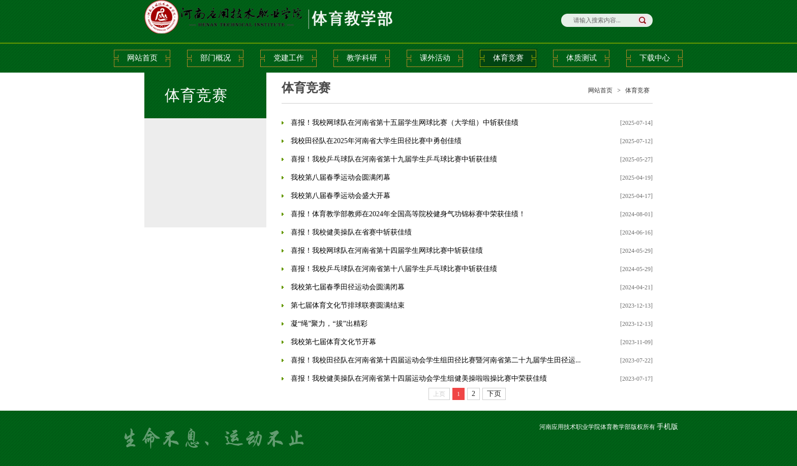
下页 (494, 393)
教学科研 (362, 58)
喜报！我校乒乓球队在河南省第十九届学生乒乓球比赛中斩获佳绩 (394, 159)
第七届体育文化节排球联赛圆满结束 (348, 305)
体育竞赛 (508, 58)
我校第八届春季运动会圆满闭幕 (340, 177)
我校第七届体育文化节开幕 (333, 342)
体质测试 (581, 58)
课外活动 (435, 58)
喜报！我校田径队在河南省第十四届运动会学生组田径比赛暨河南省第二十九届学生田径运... (436, 360)
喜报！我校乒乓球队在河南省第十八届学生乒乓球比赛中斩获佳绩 (394, 269)
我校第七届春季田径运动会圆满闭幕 (348, 287)
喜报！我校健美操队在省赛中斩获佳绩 (351, 232)
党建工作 (288, 58)
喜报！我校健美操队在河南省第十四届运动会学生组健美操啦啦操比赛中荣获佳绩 (419, 378)
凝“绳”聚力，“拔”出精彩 (329, 323)
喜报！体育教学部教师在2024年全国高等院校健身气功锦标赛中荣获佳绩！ (408, 214)
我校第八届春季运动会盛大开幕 (340, 195)
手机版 (667, 426)
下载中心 (654, 58)
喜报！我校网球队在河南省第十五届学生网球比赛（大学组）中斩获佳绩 (404, 122)
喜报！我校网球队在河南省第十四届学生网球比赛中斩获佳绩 (387, 250)
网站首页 (142, 58)
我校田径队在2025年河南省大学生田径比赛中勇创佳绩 (376, 141)
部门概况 (215, 58)
